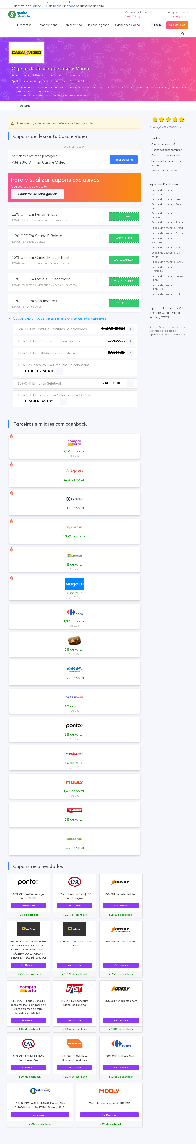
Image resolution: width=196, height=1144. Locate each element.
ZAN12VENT (123, 303)
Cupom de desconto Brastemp (163, 215)
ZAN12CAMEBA (123, 259)
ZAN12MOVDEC (123, 281)
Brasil (25, 105)
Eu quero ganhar (177, 16)
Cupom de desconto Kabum (167, 233)
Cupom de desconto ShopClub (163, 287)
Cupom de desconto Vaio (166, 247)
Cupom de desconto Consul (167, 261)
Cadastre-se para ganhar (37, 194)
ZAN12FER (123, 216)
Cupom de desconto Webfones (163, 240)
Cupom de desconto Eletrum (167, 222)
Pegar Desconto (124, 159)
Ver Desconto (28, 905)
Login (157, 24)
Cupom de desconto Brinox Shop (167, 277)
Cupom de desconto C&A (166, 199)
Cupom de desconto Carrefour (163, 192)
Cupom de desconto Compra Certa (168, 206)
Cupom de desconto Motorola (168, 294)
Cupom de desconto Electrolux (163, 268)
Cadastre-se (177, 24)
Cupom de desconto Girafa (167, 227)
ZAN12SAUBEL (124, 238)
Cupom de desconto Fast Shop (165, 254)
